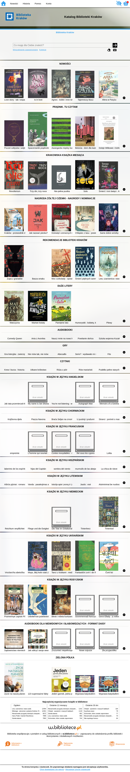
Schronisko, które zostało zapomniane (60, 718)
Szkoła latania (16, 718)
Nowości (14, 3)
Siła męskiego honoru (91, 718)
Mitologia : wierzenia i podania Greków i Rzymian (28, 711)
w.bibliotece (70, 734)
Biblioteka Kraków (65, 32)
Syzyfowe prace (89, 711)
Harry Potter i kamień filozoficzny (22, 716)
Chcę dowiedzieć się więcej (52, 769)
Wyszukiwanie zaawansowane (25, 50)
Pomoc (38, 3)
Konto (48, 3)
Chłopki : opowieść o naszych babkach (60, 711)
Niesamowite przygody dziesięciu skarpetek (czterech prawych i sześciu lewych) (38, 713)
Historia (26, 3)
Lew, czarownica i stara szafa (21, 709)
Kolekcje (42, 50)
